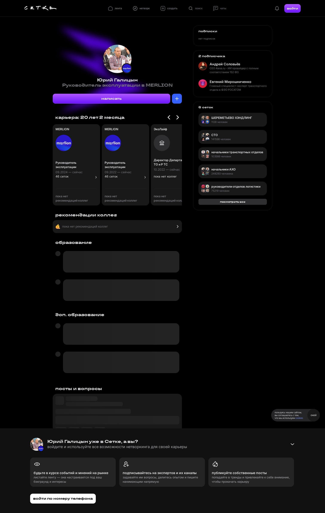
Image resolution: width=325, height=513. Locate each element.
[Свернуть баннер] (292, 444)
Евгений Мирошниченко (230, 82)
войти (292, 8)
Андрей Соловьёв (225, 64)
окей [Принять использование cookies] (313, 415)
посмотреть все (232, 202)
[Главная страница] (40, 8)
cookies (299, 418)
